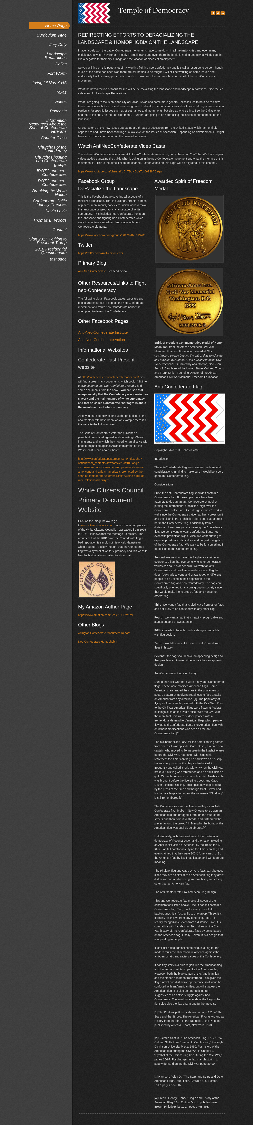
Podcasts (58, 111)
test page (58, 259)
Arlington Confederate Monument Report (104, 633)
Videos (60, 101)
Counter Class (54, 137)
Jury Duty (58, 44)
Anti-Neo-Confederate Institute (103, 332)
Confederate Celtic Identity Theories (50, 202)
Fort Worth (57, 73)
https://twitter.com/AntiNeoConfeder (100, 253)
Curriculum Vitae (52, 35)
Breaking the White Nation (49, 192)
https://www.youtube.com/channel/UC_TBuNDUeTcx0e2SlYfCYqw (120, 171)
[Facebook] (213, 13)
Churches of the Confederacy (52, 149)
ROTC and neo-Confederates (52, 182)
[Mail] (223, 13)
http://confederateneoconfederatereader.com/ (110, 377)
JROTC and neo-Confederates (51, 172)
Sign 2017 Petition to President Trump (48, 241)
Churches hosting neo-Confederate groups (51, 160)
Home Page (56, 25)
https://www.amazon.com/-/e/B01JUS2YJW (105, 615)
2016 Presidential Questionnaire (51, 251)
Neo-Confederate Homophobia (97, 641)
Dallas (61, 64)
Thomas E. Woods (50, 220)
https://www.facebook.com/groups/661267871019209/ (112, 235)
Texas (61, 92)
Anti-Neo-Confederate (92, 271)
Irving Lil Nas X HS (49, 83)
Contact (60, 229)
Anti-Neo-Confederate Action (101, 340)
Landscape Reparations (56, 55)
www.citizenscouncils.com (97, 525)
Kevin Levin (56, 211)
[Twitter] (218, 13)
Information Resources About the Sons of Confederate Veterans (48, 125)
